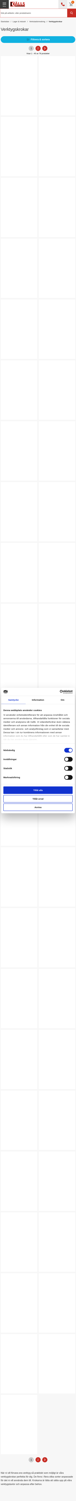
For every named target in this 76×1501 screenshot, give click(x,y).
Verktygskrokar (55, 21)
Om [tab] (62, 700)
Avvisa (38, 807)
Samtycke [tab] (13, 700)
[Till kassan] (71, 4)
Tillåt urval (38, 798)
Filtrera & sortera (38, 39)
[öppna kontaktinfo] (62, 4)
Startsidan (5, 21)
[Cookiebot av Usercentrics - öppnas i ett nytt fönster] (60, 692)
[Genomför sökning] (71, 13)
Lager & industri (19, 21)
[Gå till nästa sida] (44, 48)
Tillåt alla (38, 790)
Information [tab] (38, 700)
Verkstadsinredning (37, 21)
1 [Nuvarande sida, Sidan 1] (31, 48)
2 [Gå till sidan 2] (38, 48)
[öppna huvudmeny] (4, 4)
